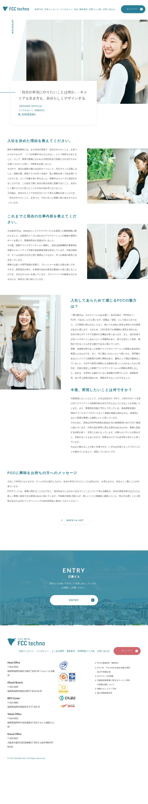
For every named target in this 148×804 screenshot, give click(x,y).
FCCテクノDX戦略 (105, 676)
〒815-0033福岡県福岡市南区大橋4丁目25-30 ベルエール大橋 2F (31, 669)
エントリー (132, 9)
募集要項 (83, 9)
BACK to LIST (75, 520)
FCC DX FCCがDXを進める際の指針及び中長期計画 (113, 670)
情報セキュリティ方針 (107, 689)
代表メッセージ (51, 9)
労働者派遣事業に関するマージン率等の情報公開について (113, 683)
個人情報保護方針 (105, 693)
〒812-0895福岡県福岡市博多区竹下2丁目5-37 (23, 702)
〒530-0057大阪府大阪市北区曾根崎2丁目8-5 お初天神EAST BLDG (30, 740)
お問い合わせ (109, 9)
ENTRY (74, 600)
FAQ (76, 9)
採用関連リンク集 (86, 651)
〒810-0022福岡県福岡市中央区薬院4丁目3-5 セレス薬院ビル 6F (30, 720)
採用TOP (39, 9)
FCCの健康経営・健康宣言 (109, 663)
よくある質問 (57, 651)
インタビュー (66, 9)
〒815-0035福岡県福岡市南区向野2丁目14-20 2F (24, 686)
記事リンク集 (95, 9)
